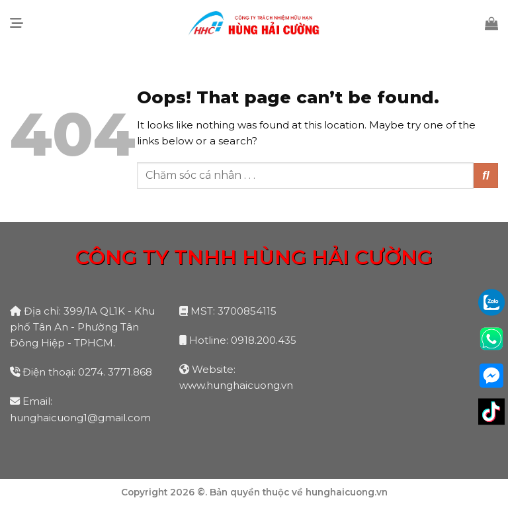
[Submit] (486, 175)
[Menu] (16, 23)
